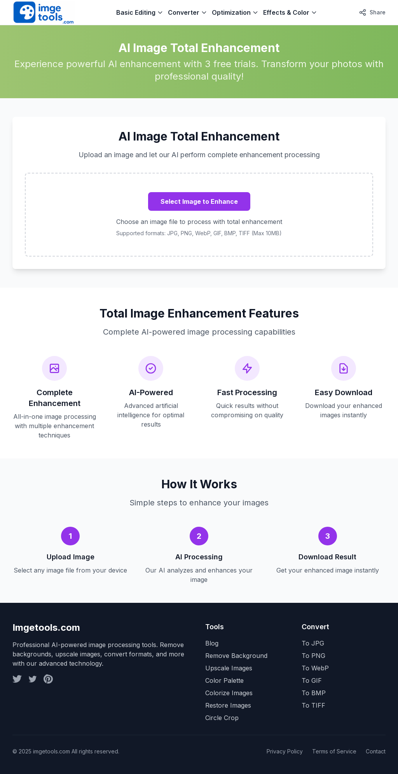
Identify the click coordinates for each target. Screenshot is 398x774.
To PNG (313, 655)
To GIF (312, 680)
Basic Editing (139, 12)
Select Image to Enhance (199, 201)
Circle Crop (222, 718)
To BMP (314, 693)
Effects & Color (290, 12)
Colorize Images (229, 693)
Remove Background (236, 655)
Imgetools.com (46, 627)
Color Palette (224, 680)
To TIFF (313, 705)
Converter (187, 12)
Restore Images (228, 705)
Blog (211, 643)
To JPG (313, 643)
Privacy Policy (285, 751)
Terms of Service (334, 751)
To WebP (315, 668)
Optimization (235, 12)
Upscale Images (228, 668)
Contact (376, 751)
